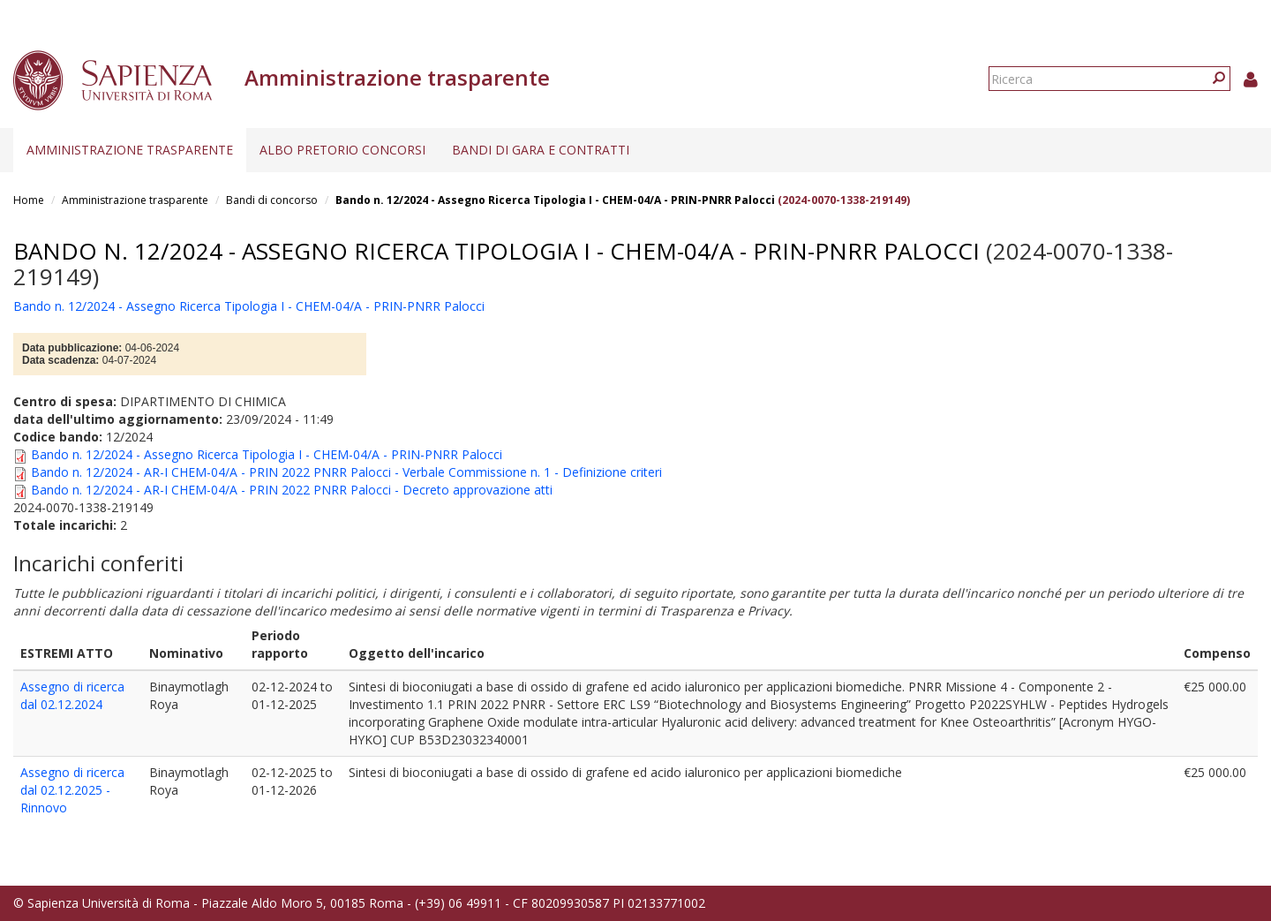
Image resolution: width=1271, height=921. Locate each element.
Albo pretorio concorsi (342, 149)
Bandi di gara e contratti (540, 149)
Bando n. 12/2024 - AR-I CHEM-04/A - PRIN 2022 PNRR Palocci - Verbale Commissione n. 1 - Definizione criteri (346, 472)
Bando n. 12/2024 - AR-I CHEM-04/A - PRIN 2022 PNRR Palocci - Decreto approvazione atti (292, 489)
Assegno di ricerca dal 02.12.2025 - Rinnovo (72, 790)
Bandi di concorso (272, 200)
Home (28, 200)
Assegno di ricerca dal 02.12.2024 (72, 695)
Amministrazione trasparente (129, 149)
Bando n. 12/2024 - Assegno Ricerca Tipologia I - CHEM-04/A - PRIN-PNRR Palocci (555, 200)
